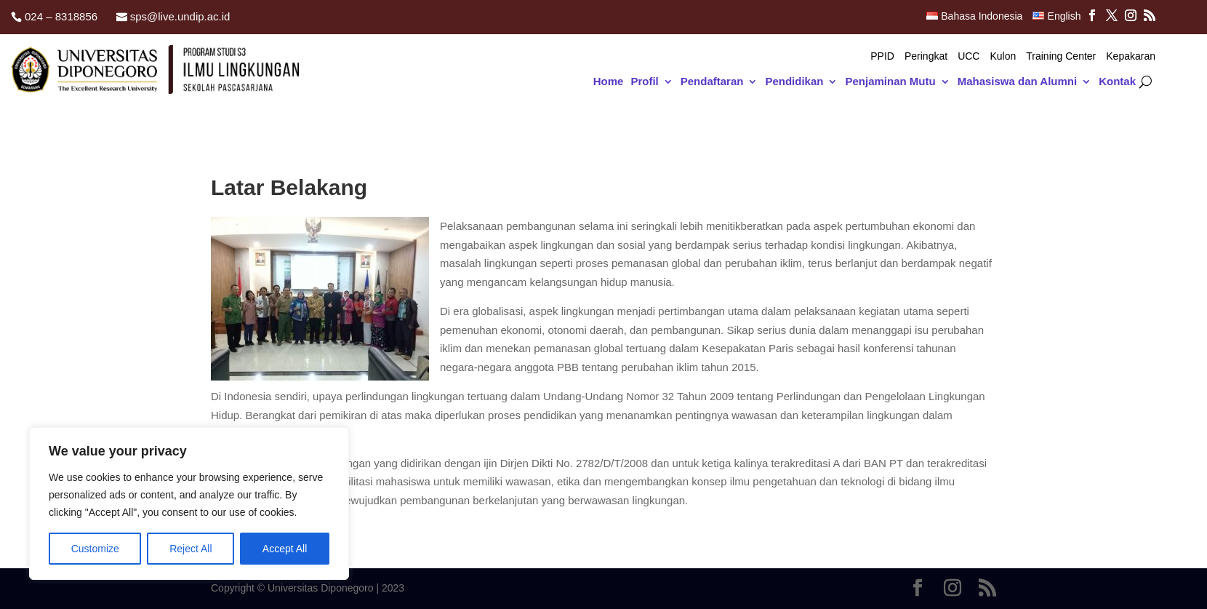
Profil (644, 81)
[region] (189, 503)
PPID (882, 56)
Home (608, 81)
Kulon (1003, 56)
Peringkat (926, 56)
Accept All (284, 548)
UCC (968, 56)
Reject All (190, 548)
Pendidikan (794, 81)
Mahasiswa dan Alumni (1017, 81)
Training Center (1061, 56)
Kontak (1117, 81)
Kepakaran (1130, 56)
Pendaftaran (712, 81)
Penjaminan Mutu (890, 81)
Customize (95, 548)
